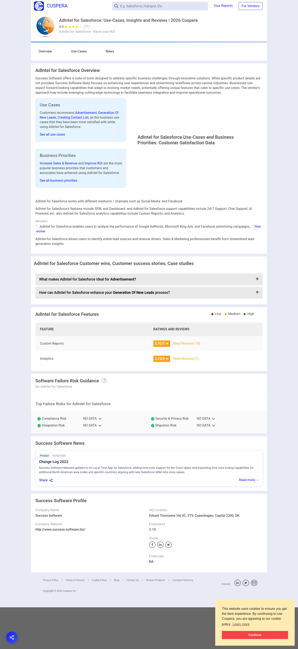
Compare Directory (182, 621)
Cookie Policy (99, 621)
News (83, 51)
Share (43, 522)
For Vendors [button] (251, 6)
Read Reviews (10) (186, 385)
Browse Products (155, 621)
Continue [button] (255, 635)
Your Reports (223, 6)
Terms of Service (75, 621)
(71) (87, 27)
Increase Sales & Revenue (59, 182)
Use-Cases (65, 51)
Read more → (249, 522)
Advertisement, (86, 113)
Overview (45, 51)
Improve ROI (93, 182)
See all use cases (52, 134)
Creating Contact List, (74, 117)
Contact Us (133, 621)
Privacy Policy (50, 621)
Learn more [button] (241, 624)
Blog (116, 621)
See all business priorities (58, 199)
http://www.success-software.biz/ (60, 571)
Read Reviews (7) (185, 400)
